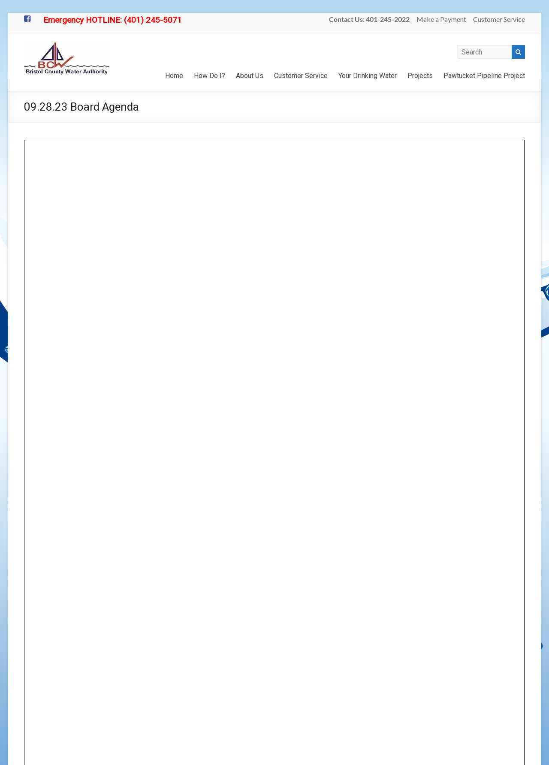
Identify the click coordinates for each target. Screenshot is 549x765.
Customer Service (499, 19)
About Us (249, 76)
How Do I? (209, 76)
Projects (420, 76)
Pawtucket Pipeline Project (484, 76)
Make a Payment (441, 19)
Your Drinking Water (367, 76)
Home (174, 76)
